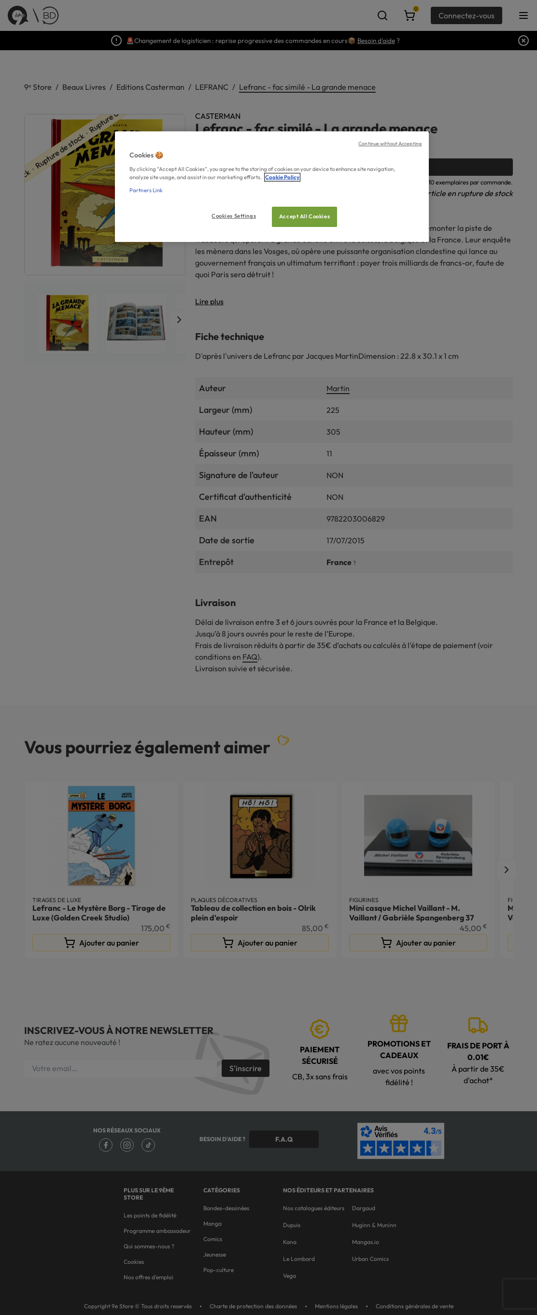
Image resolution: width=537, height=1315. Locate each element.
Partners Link (146, 190)
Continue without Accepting (390, 143)
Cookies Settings (234, 215)
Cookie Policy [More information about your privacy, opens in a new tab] (282, 177)
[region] (272, 186)
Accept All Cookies (304, 216)
